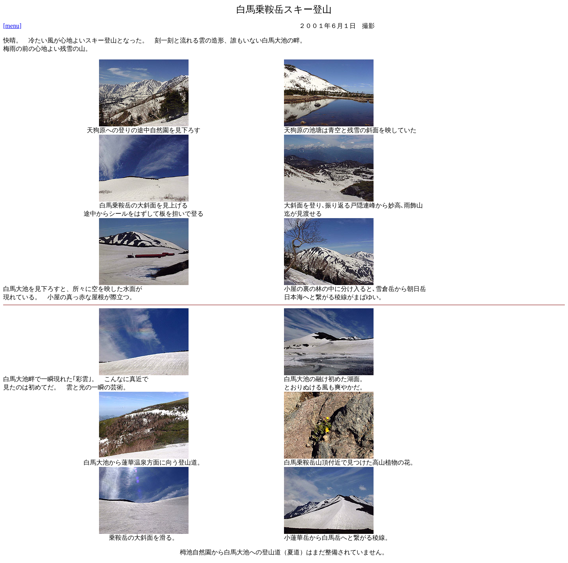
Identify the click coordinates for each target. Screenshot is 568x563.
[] (12, 25)
